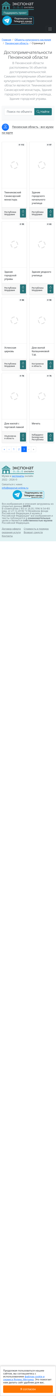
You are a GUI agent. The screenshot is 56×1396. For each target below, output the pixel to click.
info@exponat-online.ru (15, 488)
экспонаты (18, 476)
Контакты (7, 536)
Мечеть (36, 423)
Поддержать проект (15, 12)
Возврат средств (33, 532)
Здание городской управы (10, 275)
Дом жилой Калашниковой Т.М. (40, 351)
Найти (43, 112)
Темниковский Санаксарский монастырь (12, 196)
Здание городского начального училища (38, 198)
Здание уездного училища (41, 273)
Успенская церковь (10, 349)
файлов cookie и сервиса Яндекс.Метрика (24, 1378)
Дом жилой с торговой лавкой (14, 425)
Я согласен (28, 1389)
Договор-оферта (11, 528)
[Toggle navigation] (50, 29)
